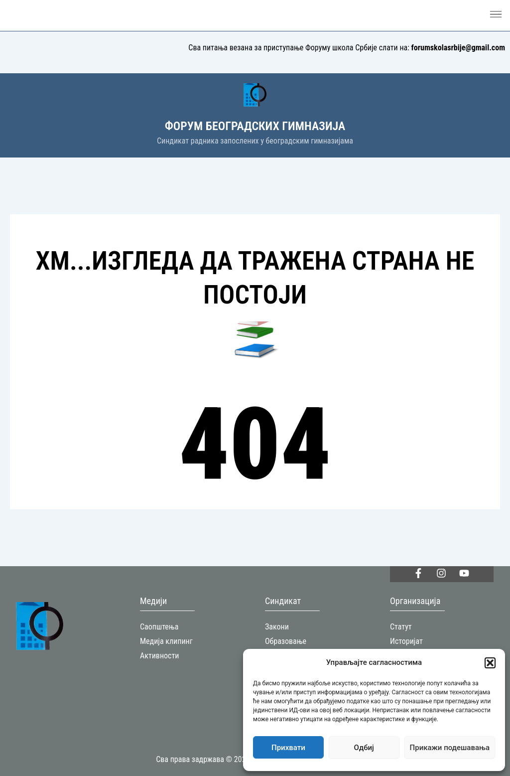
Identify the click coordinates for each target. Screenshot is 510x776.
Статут (401, 626)
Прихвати (288, 747)
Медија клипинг (166, 641)
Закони (277, 626)
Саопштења (159, 626)
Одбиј (364, 747)
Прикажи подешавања (450, 747)
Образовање (285, 641)
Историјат (406, 641)
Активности (159, 655)
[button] (490, 663)
